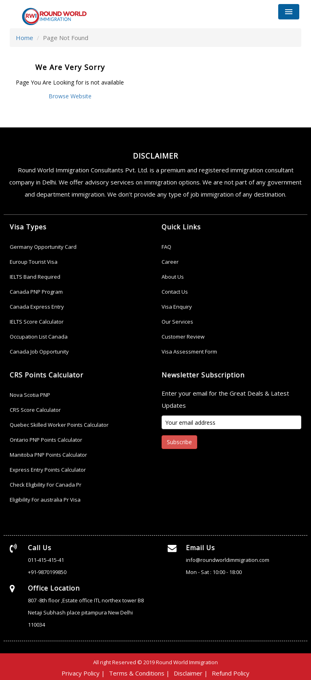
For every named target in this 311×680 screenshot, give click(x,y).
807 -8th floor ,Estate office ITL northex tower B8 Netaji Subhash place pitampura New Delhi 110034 (86, 612)
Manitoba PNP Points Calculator (48, 454)
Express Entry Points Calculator (48, 469)
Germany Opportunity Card (43, 246)
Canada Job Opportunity (39, 351)
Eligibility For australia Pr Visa (45, 499)
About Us (173, 276)
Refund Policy (230, 673)
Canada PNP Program (36, 291)
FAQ (166, 246)
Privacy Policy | (83, 673)
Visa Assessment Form (189, 351)
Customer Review (183, 336)
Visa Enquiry (177, 306)
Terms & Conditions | (139, 673)
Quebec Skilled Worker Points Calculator (59, 424)
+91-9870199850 (47, 572)
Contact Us (175, 291)
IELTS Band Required (35, 276)
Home (24, 38)
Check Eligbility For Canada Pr (45, 484)
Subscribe (179, 442)
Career (170, 261)
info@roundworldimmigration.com (227, 559)
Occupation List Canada (39, 336)
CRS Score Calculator (35, 409)
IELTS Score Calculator (37, 321)
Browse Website (70, 96)
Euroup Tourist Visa (34, 261)
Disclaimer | (191, 673)
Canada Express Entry (37, 306)
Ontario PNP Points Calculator (46, 439)
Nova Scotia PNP (30, 394)
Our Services (177, 321)
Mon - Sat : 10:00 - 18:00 (214, 572)
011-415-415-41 (46, 559)
